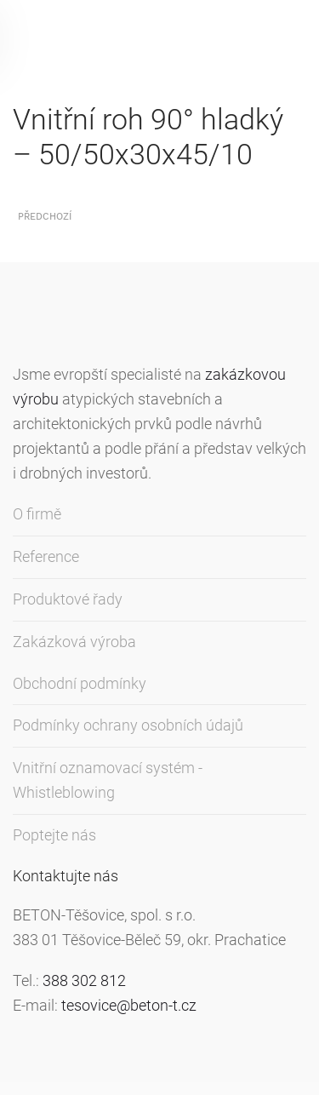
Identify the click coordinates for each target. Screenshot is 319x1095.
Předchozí (44, 216)
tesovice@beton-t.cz (129, 1005)
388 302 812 (84, 980)
